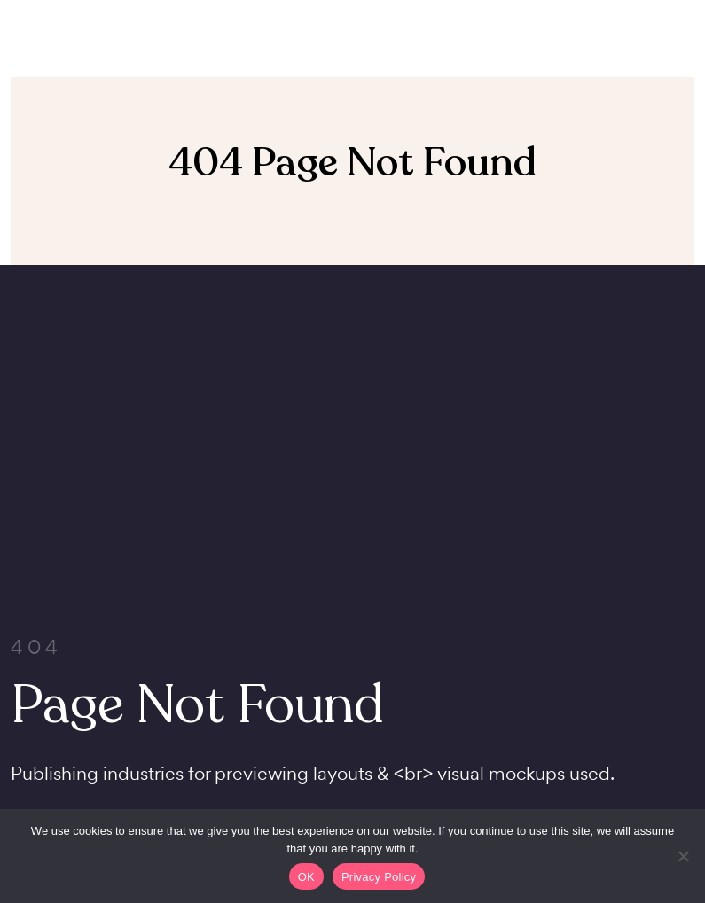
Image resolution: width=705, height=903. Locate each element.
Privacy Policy (378, 877)
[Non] (683, 856)
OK (306, 877)
